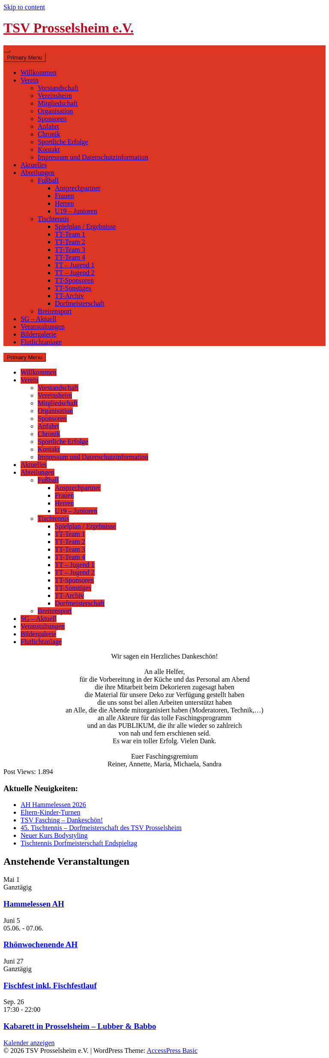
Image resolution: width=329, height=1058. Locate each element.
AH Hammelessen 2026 (53, 804)
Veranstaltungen (43, 326)
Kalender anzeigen (28, 1042)
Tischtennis (53, 218)
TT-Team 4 (70, 257)
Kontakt (49, 149)
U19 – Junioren (76, 211)
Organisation (55, 111)
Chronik (49, 134)
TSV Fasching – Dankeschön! (62, 820)
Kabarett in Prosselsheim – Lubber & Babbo (79, 1026)
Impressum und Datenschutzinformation (93, 157)
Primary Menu (24, 57)
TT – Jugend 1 (75, 265)
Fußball (48, 180)
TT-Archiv (69, 295)
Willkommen (39, 72)
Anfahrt (48, 126)
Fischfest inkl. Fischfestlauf (50, 985)
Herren (64, 203)
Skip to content (24, 7)
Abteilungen (37, 172)
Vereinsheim (55, 95)
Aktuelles (34, 164)
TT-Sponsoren (74, 280)
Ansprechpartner (78, 188)
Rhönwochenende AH (40, 944)
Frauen (64, 195)
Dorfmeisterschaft (80, 303)
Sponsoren (52, 118)
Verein (30, 80)
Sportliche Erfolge (63, 141)
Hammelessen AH (33, 903)
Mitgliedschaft (58, 103)
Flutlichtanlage (41, 342)
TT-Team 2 (70, 241)
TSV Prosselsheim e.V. (68, 27)
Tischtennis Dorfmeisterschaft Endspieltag (79, 843)
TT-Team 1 (70, 234)
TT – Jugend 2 (75, 272)
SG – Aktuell (39, 318)
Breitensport (55, 311)
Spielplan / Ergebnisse (85, 226)
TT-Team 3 (70, 249)
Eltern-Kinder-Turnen (51, 812)
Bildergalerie (38, 334)
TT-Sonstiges (73, 288)
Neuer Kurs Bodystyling (54, 835)
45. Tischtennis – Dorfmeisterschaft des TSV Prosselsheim (101, 827)
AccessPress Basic (172, 1050)
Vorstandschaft (58, 88)
